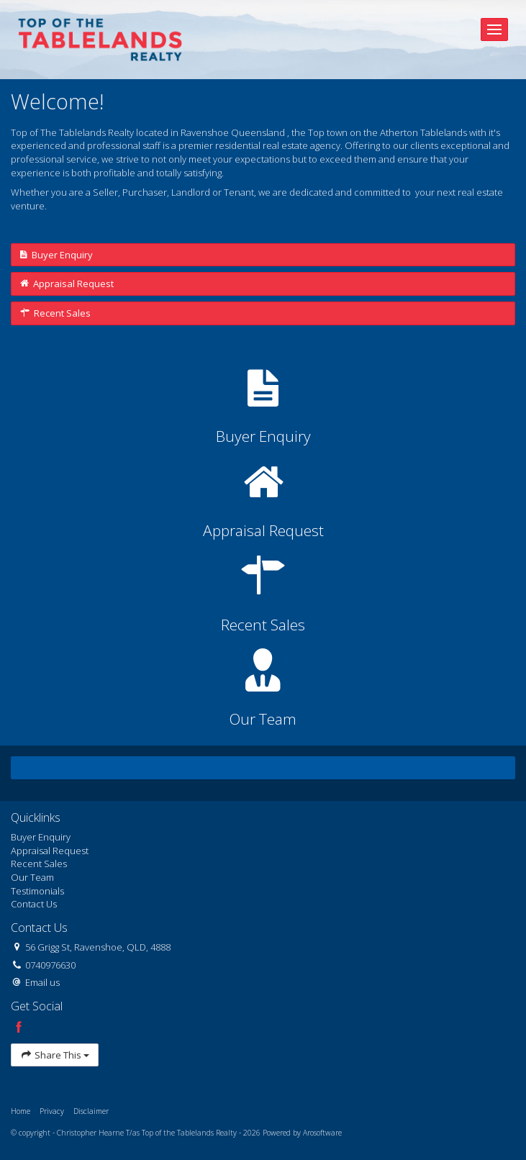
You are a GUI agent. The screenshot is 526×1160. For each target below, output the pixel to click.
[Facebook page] (19, 1028)
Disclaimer (91, 1111)
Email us (42, 982)
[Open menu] (494, 29)
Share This (54, 1055)
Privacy (52, 1111)
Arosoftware (322, 1133)
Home (20, 1111)
